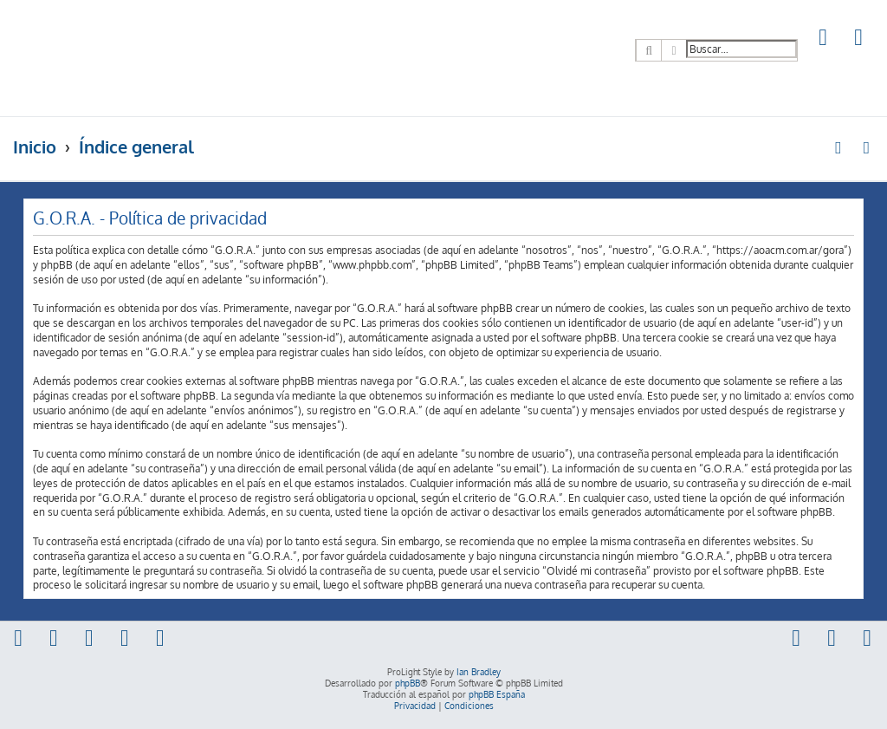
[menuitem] (823, 39)
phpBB (407, 683)
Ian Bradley (478, 672)
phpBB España (497, 694)
